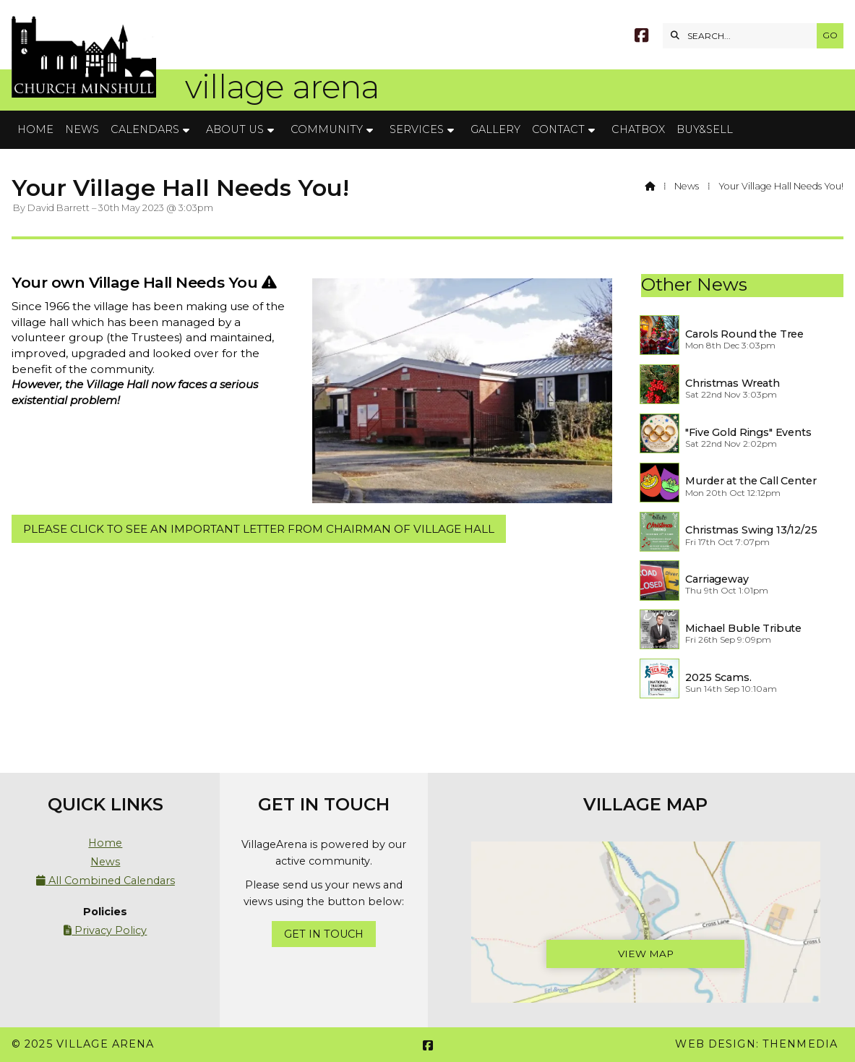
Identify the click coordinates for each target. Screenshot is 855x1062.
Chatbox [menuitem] (638, 129)
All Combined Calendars (105, 880)
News (686, 186)
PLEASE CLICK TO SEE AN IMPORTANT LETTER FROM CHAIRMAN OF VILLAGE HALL (258, 529)
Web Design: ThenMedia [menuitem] (756, 1043)
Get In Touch (324, 934)
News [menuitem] (82, 129)
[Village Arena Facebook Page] (641, 37)
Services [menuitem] (417, 129)
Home (105, 842)
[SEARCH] (743, 35)
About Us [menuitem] (235, 129)
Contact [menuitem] (558, 129)
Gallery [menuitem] (495, 129)
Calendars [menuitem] (145, 129)
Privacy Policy (105, 930)
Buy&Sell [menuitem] (704, 129)
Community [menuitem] (327, 129)
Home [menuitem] (35, 129)
